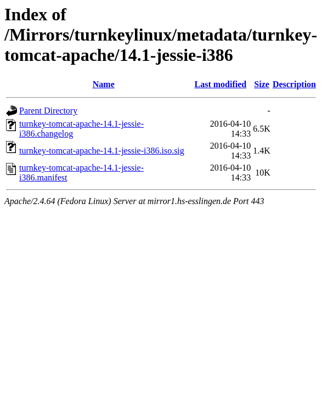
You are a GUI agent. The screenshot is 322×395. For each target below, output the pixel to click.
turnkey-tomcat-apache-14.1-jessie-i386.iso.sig (101, 150)
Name (104, 84)
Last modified (221, 84)
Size (261, 84)
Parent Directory (48, 110)
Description (294, 84)
